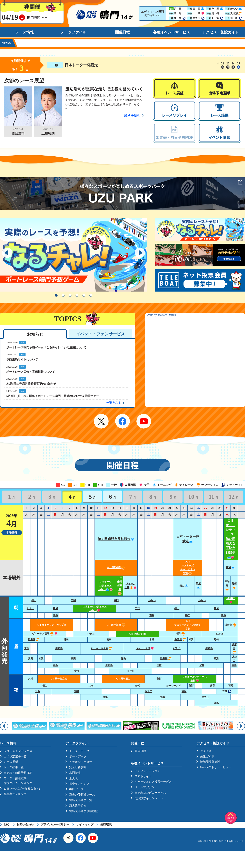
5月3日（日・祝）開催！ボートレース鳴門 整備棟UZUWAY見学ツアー (52, 396)
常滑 (151, 639)
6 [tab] (90, 295)
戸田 (30, 658)
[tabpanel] (73, 255)
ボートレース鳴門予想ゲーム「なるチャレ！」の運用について (46, 347)
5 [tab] (83, 295)
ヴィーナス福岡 (44, 633)
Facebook (122, 421)
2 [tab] (63, 295)
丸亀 (37, 691)
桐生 (44, 685)
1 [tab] (56, 295)
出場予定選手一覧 (15, 756)
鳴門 (116, 600)
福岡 (180, 633)
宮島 (109, 639)
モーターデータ (79, 751)
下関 (230, 685)
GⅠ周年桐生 (123, 678)
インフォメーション (147, 771)
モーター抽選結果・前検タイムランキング (18, 781)
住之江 (148, 691)
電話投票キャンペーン (149, 798)
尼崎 (216, 639)
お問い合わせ (25, 824)
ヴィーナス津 (145, 648)
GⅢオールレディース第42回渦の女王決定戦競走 (230, 539)
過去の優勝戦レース (82, 794)
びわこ (91, 633)
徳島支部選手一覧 (80, 800)
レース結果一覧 (14, 767)
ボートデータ (77, 756)
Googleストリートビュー (215, 767)
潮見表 (73, 778)
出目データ (76, 789)
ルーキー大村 (173, 685)
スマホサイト (143, 776)
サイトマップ (84, 824)
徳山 (183, 585)
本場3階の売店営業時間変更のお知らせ (31, 383)
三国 (73, 600)
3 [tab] (70, 295)
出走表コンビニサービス (150, 792)
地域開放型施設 (210, 761)
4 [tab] (77, 295)
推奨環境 (106, 824)
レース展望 (11, 761)
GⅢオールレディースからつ (105, 585)
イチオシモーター (80, 761)
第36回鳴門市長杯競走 (116, 539)
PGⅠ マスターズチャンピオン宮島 (187, 625)
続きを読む (132, 115)
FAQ (7, 824)
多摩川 (180, 639)
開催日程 (122, 32)
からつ (152, 600)
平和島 (227, 585)
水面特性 (75, 772)
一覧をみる (113, 402)
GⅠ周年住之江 (59, 678)
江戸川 (220, 633)
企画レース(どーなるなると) (22, 788)
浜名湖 (231, 624)
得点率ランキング (15, 794)
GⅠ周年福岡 (116, 567)
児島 (66, 639)
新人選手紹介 (77, 805)
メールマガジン (145, 787)
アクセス (206, 751)
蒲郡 (159, 678)
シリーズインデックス (18, 751)
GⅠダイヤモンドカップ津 (51, 624)
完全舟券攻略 (77, 767)
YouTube (143, 421)
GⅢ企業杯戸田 (119, 585)
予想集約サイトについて (22, 359)
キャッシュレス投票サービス (153, 781)
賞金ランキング (79, 783)
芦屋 (230, 567)
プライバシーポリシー (55, 824)
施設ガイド (207, 756)
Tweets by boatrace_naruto (160, 314)
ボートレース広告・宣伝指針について (30, 371)
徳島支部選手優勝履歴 (83, 811)
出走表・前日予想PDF (18, 772)
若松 (137, 685)
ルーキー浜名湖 (102, 648)
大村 (30, 678)
